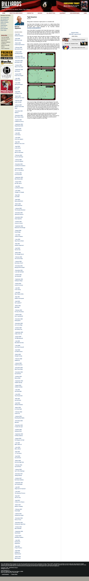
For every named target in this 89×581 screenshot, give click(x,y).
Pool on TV (3, 27)
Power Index (3, 30)
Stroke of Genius (4, 22)
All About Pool (51, 13)
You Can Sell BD (5, 37)
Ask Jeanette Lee (5, 19)
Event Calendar (4, 28)
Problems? (3, 43)
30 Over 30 (3, 23)
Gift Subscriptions (5, 38)
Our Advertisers (74, 13)
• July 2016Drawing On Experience (17, 542)
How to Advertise (5, 48)
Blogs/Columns (4, 20)
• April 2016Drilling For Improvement (18, 552)
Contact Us (30, 13)
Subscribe (4, 35)
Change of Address (5, 42)
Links (85, 13)
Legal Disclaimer (5, 574)
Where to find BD (5, 45)
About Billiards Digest (16, 13)
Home (3, 13)
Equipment (63, 13)
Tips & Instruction (5, 17)
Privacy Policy (14, 574)
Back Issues (4, 40)
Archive (40, 13)
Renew (2, 46)
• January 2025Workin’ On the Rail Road (19, 106)
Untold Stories (4, 25)
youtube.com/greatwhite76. (34, 27)
